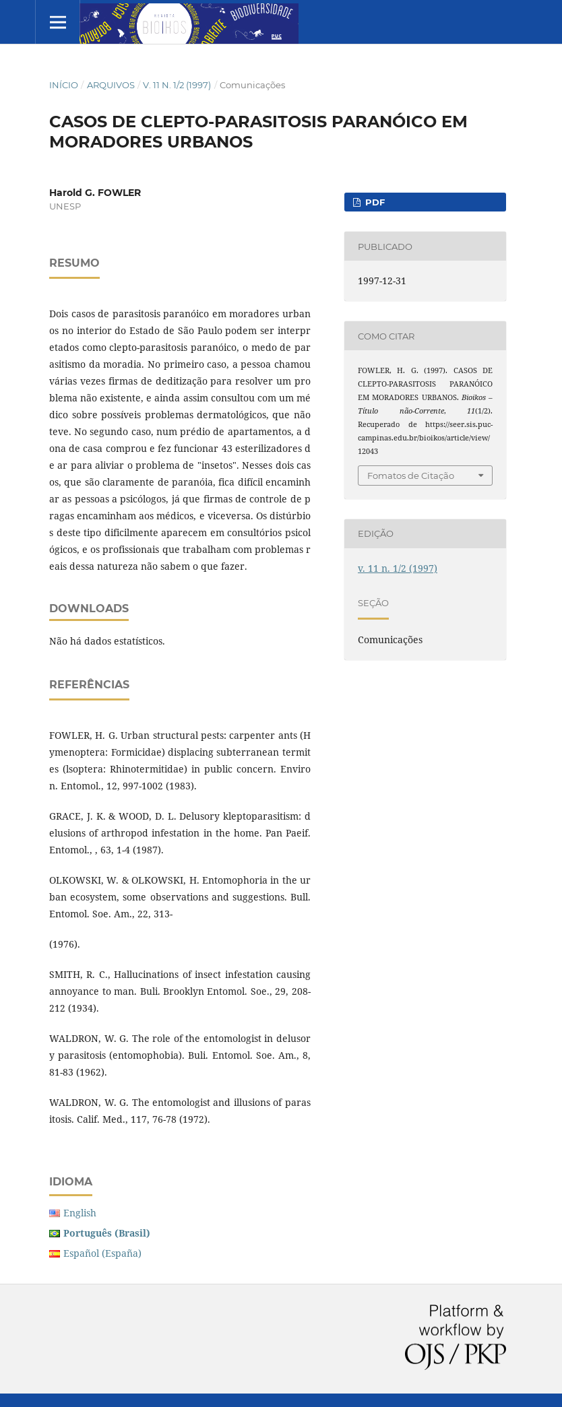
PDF (374, 202)
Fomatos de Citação (410, 475)
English (79, 1212)
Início (63, 84)
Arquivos (111, 84)
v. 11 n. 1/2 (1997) (177, 84)
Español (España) (102, 1253)
